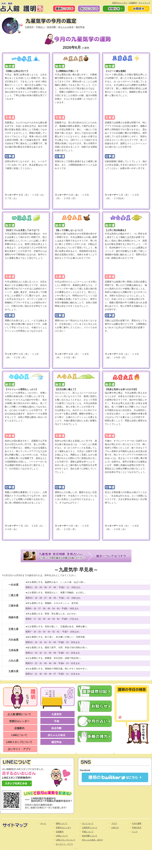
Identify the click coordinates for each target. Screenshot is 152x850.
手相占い (40, 27)
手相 (56, 721)
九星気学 (29, 27)
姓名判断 (51, 27)
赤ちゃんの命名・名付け (92, 840)
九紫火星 (13, 671)
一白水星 (13, 584)
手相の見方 (136, 827)
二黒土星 (13, 595)
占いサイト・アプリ (19, 749)
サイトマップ (144, 3)
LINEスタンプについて (19, 742)
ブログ (114, 823)
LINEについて (19, 735)
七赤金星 (13, 650)
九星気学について (89, 827)
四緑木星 (13, 617)
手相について (87, 832)
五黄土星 (13, 629)
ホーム (43, 823)
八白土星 (13, 660)
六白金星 (13, 639)
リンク (135, 832)
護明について (61, 823)
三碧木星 (13, 605)
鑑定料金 (80, 27)
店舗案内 (133, 3)
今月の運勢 (136, 823)
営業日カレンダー (119, 3)
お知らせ (115, 827)
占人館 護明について (19, 714)
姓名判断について (89, 836)
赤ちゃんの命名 (66, 27)
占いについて (87, 823)
